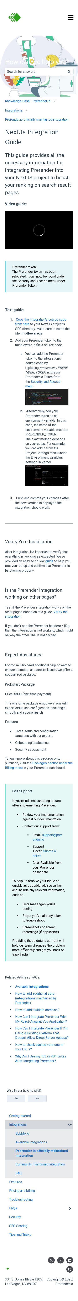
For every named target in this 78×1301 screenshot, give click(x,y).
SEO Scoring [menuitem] (18, 1226)
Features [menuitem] (15, 1182)
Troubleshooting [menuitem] (21, 1200)
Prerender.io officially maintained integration (36, 119)
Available (32, 987)
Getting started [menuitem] (20, 1116)
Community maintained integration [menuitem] (40, 1164)
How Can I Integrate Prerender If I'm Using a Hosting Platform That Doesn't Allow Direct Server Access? (42, 1033)
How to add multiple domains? (37, 1010)
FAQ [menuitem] (19, 1173)
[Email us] (60, 1260)
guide (49, 561)
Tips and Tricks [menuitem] (20, 1235)
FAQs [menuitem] (13, 1208)
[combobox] (35, 72)
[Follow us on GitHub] (69, 1269)
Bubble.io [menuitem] (22, 1133)
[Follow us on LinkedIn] (69, 1260)
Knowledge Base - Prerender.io (27, 101)
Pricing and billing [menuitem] (22, 1191)
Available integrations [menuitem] (31, 1142)
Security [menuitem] (15, 1217)
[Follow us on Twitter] (51, 1260)
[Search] (69, 72)
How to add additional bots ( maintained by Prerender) (36, 998)
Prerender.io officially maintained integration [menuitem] (42, 1153)
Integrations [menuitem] (18, 1124)
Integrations (13, 110)
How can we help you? (37, 62)
